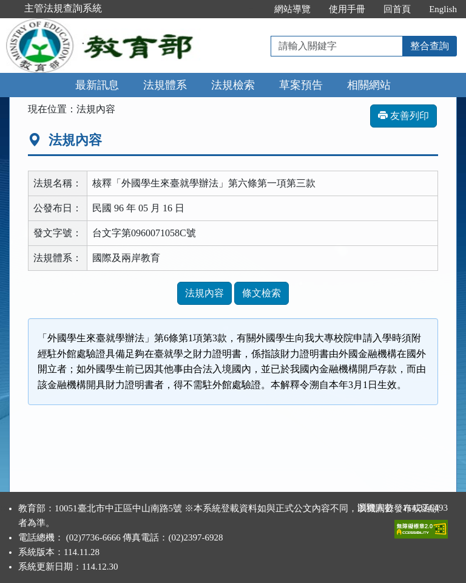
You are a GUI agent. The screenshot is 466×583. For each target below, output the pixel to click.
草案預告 (301, 85)
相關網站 (369, 85)
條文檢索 (261, 293)
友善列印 (403, 116)
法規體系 (165, 85)
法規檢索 (233, 85)
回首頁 (397, 9)
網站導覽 (292, 9)
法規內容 (204, 293)
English (443, 9)
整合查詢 (429, 46)
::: (253, 9)
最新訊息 (97, 85)
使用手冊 (347, 9)
